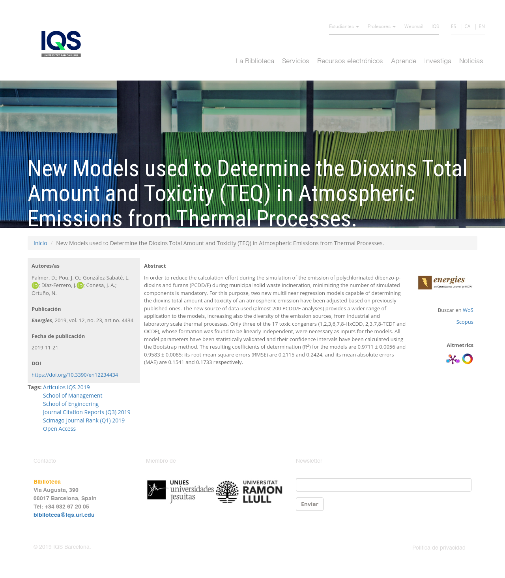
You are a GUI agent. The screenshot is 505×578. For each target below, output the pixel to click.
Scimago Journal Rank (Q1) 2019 (84, 420)
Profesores (382, 26)
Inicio (40, 243)
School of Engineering (71, 403)
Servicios (295, 61)
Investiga (437, 61)
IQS (435, 26)
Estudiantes (344, 26)
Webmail (413, 26)
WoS (468, 309)
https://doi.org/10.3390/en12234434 (75, 374)
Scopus (464, 321)
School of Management (72, 395)
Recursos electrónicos (350, 61)
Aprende (403, 61)
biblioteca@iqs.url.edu (64, 515)
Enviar (309, 504)
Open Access (59, 428)
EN (482, 26)
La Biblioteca (255, 61)
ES (453, 26)
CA (467, 26)
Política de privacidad (439, 548)
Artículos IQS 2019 (66, 387)
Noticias (471, 61)
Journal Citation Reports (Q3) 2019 (87, 412)
